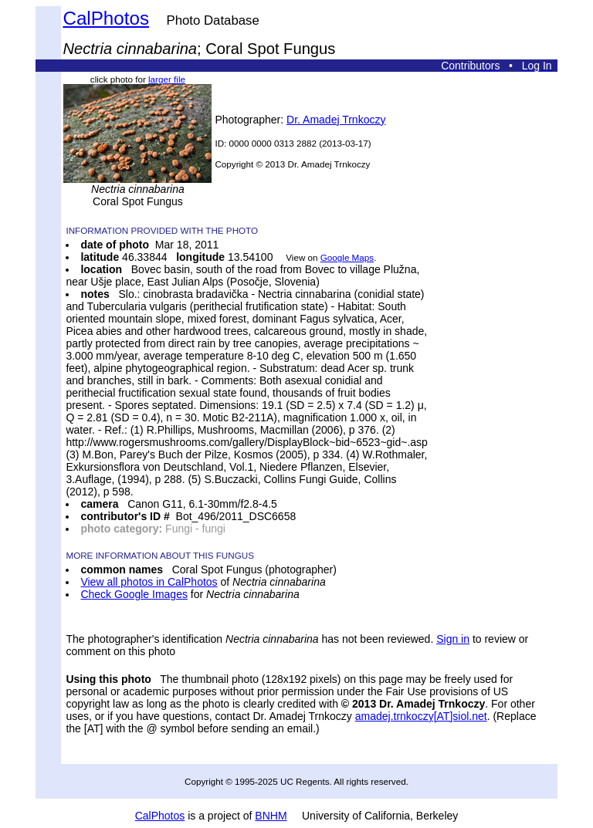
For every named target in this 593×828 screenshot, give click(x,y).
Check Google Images (134, 594)
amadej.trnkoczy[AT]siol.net (421, 716)
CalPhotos (106, 18)
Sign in (452, 639)
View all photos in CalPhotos (148, 582)
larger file (166, 79)
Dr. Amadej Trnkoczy (335, 119)
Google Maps (347, 257)
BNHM (270, 815)
